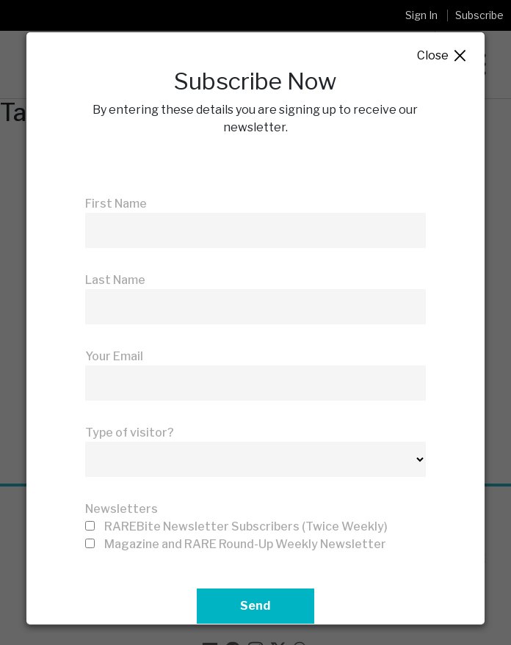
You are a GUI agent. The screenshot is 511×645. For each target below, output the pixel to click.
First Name (116, 204)
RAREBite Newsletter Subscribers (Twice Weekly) (246, 526)
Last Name (115, 280)
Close (442, 56)
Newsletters (121, 509)
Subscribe (479, 15)
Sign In (421, 15)
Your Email (114, 356)
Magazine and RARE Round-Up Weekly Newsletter (245, 544)
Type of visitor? (129, 433)
